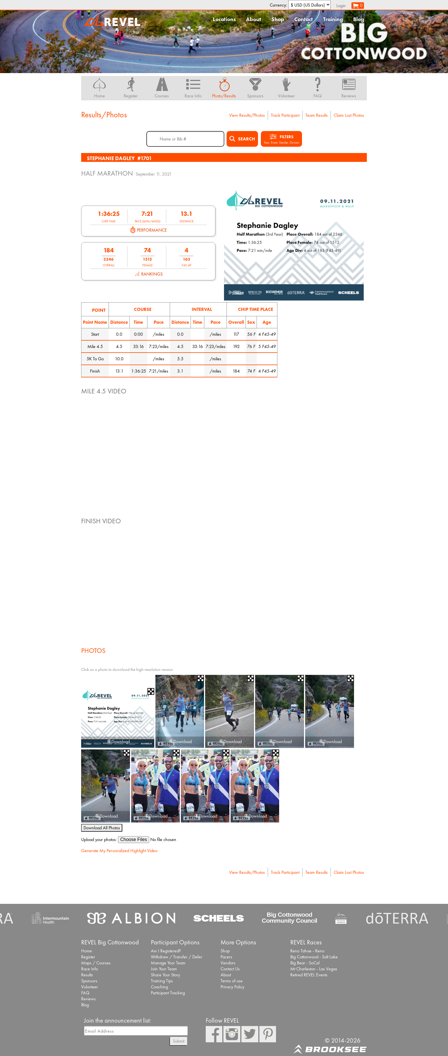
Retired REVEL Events (308, 975)
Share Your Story (165, 975)
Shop (277, 19)
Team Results (316, 115)
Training (333, 19)
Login (341, 6)
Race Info (89, 969)
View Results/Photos (247, 115)
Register (88, 957)
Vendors (228, 963)
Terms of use (232, 981)
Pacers (226, 957)
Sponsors (89, 981)
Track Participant (285, 115)
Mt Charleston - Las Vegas (313, 969)
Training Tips (162, 981)
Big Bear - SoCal (304, 963)
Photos (93, 650)
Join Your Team (164, 969)
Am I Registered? (166, 951)
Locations (224, 19)
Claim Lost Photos (349, 115)
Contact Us (230, 969)
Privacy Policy (232, 987)
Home (86, 951)
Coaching (159, 987)
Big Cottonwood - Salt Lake (314, 957)
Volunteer (89, 987)
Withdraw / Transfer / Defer (176, 957)
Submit (178, 1041)
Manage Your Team (168, 963)
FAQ (85, 993)
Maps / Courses (96, 963)
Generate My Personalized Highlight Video (119, 851)
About (253, 19)
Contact (303, 19)
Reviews (88, 999)
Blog (358, 19)
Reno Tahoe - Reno (307, 951)
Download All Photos (101, 828)
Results (87, 975)
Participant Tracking (168, 993)
